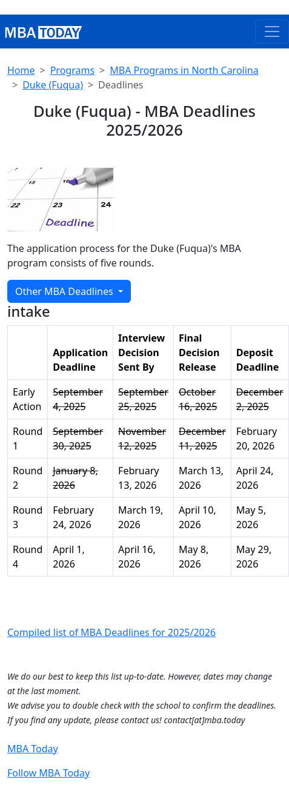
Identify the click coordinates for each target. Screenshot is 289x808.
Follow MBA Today (48, 773)
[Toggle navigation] (272, 31)
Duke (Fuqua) (52, 84)
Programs (72, 70)
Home (21, 70)
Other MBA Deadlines (65, 291)
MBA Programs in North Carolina (184, 70)
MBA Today (32, 748)
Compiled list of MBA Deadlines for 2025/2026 (111, 632)
